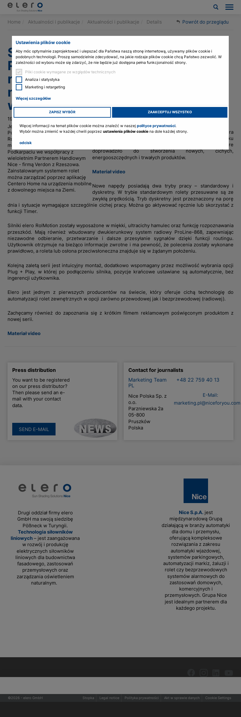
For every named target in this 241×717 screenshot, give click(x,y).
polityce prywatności (156, 125)
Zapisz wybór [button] (62, 112)
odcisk (25, 142)
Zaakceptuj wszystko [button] (170, 112)
